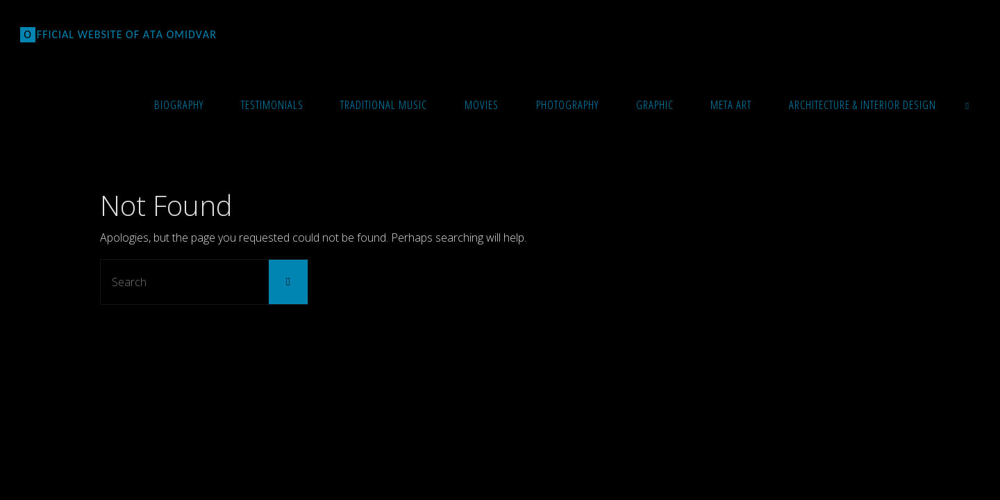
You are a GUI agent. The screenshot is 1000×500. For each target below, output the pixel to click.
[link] (967, 104)
